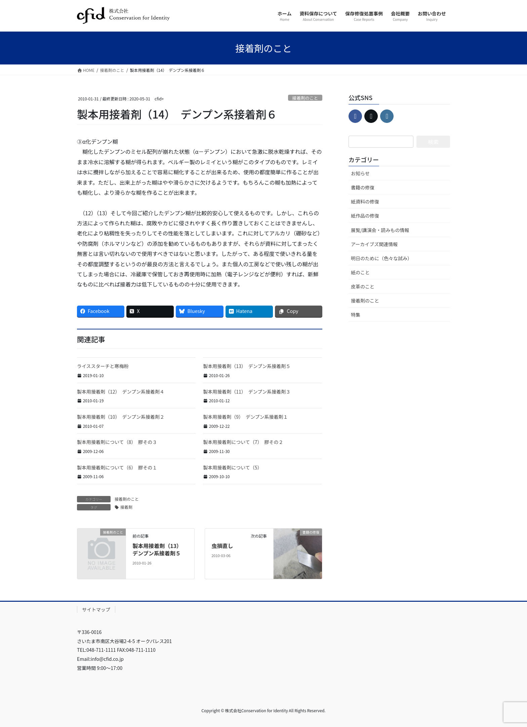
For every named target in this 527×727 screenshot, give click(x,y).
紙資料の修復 (365, 201)
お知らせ (360, 173)
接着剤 (126, 507)
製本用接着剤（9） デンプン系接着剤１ (245, 416)
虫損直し (222, 546)
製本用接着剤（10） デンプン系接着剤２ (120, 416)
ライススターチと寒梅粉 (103, 366)
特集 (355, 314)
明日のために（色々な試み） (381, 258)
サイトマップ (96, 609)
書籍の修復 (362, 187)
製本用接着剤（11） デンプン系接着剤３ (246, 391)
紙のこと (360, 272)
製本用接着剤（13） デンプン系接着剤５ (246, 366)
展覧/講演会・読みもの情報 (380, 230)
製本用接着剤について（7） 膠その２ (243, 442)
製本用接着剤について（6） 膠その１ (117, 467)
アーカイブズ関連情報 (374, 244)
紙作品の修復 (365, 215)
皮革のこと (362, 286)
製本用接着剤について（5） (232, 467)
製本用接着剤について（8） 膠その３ (117, 442)
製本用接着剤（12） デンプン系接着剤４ (120, 391)
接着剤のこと (305, 98)
